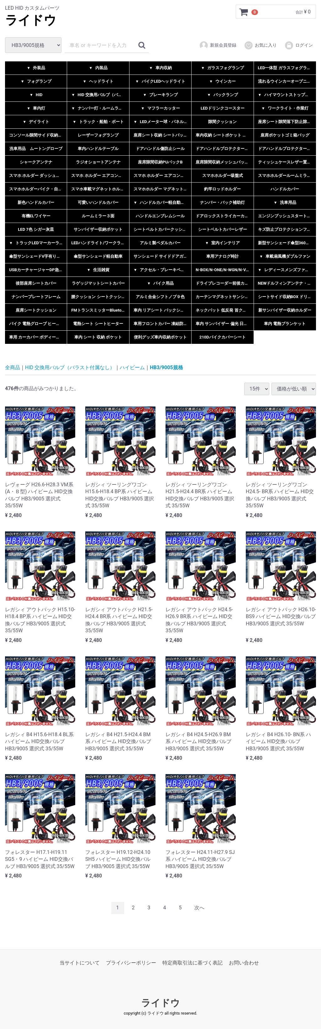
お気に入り (260, 45)
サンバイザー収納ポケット (98, 229)
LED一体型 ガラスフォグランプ (286, 67)
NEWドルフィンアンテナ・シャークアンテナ (287, 283)
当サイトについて (80, 962)
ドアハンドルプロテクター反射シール (224, 148)
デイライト (36, 121)
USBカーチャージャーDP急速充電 (38, 269)
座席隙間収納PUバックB (160, 162)
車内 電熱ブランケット (285, 323)
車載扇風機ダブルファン (284, 256)
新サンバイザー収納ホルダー (284, 310)
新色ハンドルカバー (36, 202)
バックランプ (222, 94)
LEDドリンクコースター (223, 108)
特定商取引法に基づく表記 (192, 962)
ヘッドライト (98, 81)
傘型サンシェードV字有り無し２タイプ (38, 256)
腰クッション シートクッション (100, 296)
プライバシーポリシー (131, 962)
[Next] (199, 908)
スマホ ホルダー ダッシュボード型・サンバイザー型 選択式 (38, 175)
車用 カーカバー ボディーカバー (38, 337)
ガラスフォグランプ (222, 67)
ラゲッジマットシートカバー (98, 283)
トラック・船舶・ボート (98, 121)
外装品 (36, 67)
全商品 (12, 367)
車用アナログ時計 (222, 256)
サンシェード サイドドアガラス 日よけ (162, 256)
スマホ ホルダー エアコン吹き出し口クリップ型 (100, 175)
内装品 (98, 67)
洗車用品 (285, 202)
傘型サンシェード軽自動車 (98, 256)
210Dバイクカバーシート (222, 337)
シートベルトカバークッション (162, 229)
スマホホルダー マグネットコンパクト (162, 189)
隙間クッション (222, 121)
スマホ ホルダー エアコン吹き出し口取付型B (162, 175)
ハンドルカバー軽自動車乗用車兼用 (162, 202)
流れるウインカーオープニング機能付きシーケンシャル (287, 81)
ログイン (298, 45)
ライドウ (30, 20)
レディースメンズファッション (287, 269)
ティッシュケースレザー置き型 (286, 162)
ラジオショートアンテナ (98, 162)
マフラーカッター (160, 108)
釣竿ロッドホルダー (222, 189)
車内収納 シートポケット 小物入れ (224, 135)
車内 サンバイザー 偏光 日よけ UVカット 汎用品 (224, 323)
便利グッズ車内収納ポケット (160, 337)
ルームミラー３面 (98, 216)
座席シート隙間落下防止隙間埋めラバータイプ (287, 121)
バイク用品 (160, 283)
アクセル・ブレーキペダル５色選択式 (162, 269)
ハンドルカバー (285, 189)
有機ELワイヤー (36, 216)
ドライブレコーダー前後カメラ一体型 (224, 283)
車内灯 (36, 108)
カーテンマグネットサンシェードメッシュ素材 (224, 296)
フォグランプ (36, 81)
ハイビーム (132, 367)
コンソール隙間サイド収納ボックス (38, 135)
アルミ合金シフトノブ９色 (160, 296)
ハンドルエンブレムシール (160, 216)
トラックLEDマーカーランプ (38, 242)
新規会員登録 (217, 45)
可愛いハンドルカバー (98, 202)
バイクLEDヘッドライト (160, 81)
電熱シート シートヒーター (98, 323)
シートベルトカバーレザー (222, 229)
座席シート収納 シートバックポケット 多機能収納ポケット (162, 135)
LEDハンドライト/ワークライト (100, 242)
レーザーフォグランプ (98, 135)
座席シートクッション (36, 310)
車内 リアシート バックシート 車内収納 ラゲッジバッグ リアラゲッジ (162, 310)
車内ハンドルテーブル (98, 148)
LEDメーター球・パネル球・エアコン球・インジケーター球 (162, 121)
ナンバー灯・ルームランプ (98, 108)
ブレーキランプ (160, 94)
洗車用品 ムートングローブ (35, 148)
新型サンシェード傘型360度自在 (287, 242)
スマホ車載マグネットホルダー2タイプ (100, 189)
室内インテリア (222, 242)
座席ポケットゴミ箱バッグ (284, 135)
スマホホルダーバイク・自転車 (37, 189)
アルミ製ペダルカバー (160, 242)
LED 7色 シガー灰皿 (36, 229)
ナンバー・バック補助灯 (222, 202)
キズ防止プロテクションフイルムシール (287, 229)
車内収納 (160, 67)
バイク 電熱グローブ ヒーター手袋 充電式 (38, 323)
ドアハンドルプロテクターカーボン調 (287, 148)
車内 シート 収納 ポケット (98, 337)
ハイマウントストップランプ (287, 94)
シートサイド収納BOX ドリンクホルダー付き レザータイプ (287, 296)
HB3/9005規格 (166, 367)
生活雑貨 (98, 269)
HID (36, 94)
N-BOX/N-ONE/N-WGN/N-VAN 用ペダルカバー (224, 269)
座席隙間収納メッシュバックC (223, 162)
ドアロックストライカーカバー (224, 216)
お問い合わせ (244, 962)
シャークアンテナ (36, 162)
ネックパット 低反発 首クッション (224, 310)
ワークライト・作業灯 (284, 108)
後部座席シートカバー (36, 283)
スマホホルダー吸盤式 (222, 175)
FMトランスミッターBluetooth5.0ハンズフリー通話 (100, 310)
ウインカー (222, 81)
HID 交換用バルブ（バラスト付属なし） (100, 94)
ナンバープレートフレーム (36, 296)
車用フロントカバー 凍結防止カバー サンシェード (162, 323)
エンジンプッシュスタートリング (287, 216)
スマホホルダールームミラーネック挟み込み (287, 175)
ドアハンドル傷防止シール (160, 148)
